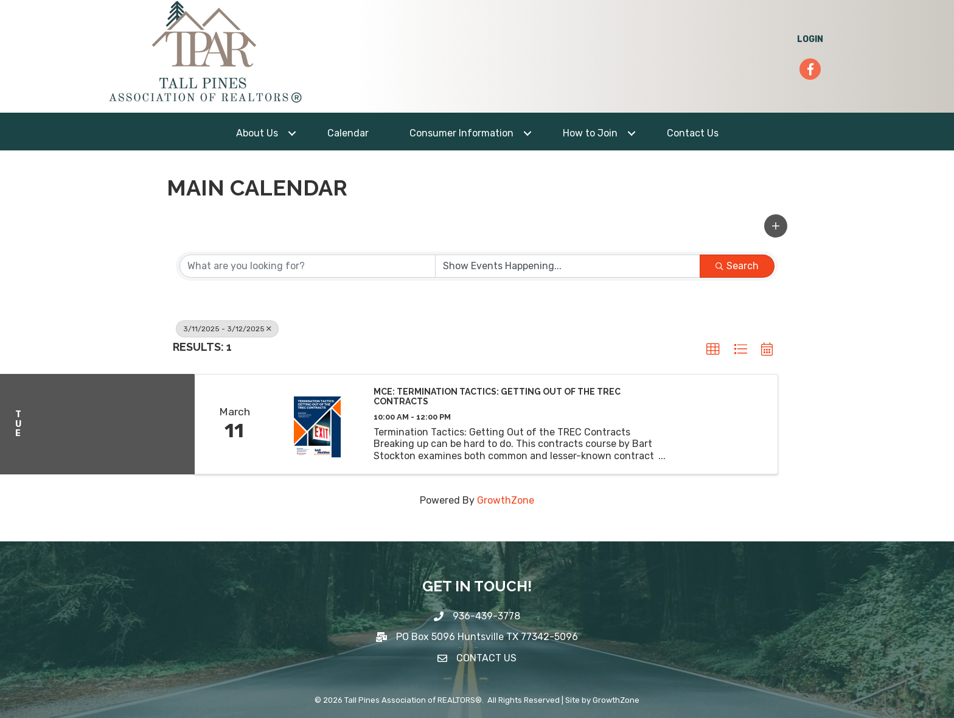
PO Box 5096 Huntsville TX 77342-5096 (487, 636)
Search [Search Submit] (737, 266)
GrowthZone (505, 500)
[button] (775, 226)
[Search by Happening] (568, 266)
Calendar (348, 133)
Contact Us (693, 133)
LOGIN (810, 39)
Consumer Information (461, 133)
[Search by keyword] (307, 266)
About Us (257, 133)
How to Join (590, 133)
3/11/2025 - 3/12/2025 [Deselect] (227, 329)
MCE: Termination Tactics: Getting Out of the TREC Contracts (497, 397)
